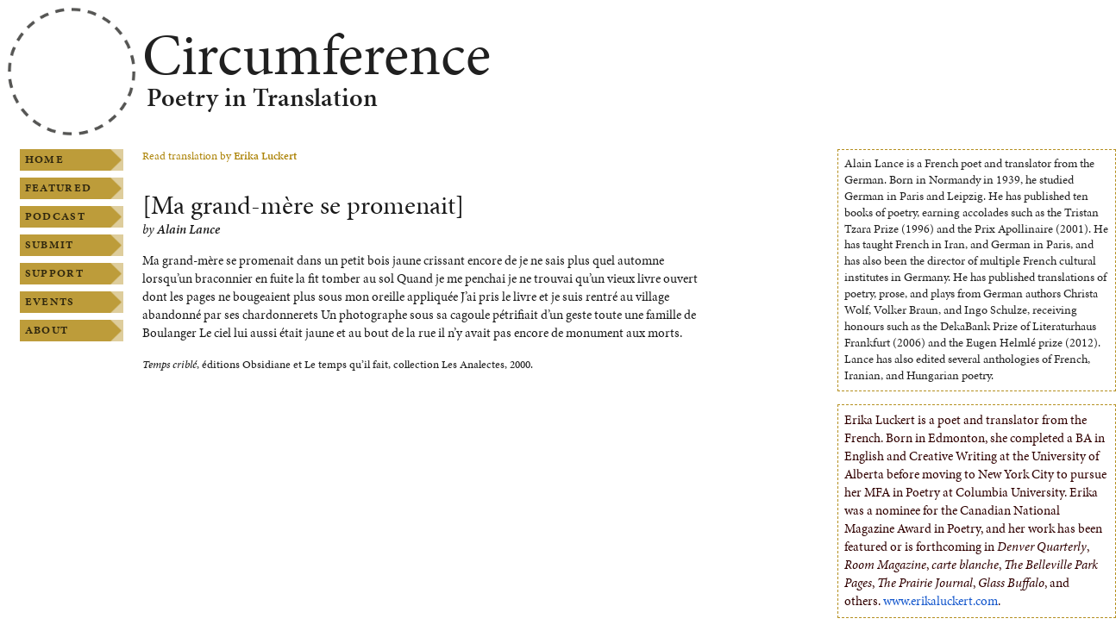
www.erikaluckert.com (940, 600)
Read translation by (219, 156)
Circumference (316, 54)
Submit (49, 245)
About (46, 330)
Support (54, 273)
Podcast (55, 216)
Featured (58, 188)
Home (44, 159)
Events (50, 301)
